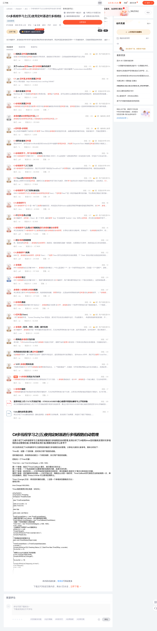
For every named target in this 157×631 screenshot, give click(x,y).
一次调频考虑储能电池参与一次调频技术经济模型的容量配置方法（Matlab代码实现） (133, 66)
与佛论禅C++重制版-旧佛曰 (127, 81)
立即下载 (75, 586)
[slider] (17, 619)
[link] (9, 9)
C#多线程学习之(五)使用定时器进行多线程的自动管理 (42, 16)
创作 (148, 3)
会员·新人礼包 (114, 2)
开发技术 (19, 9)
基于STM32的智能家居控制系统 (128, 101)
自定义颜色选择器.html (125, 91)
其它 (26, 9)
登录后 (60, 581)
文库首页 (9, 9)
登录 (100, 3)
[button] (107, 40)
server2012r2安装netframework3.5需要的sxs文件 (133, 76)
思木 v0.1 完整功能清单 (125, 61)
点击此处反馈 (122, 118)
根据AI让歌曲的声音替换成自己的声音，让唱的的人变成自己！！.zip (133, 71)
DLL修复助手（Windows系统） (128, 96)
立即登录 (82, 22)
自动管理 (10, 21)
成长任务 (134, 2)
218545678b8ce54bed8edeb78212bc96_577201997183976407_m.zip (133, 86)
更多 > (149, 23)
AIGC (55, 25)
